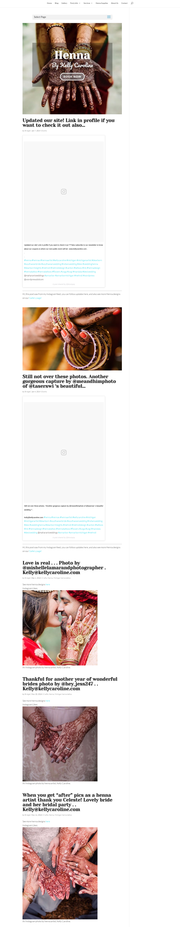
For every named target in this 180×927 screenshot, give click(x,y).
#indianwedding (69, 264)
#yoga (64, 271)
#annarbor (49, 275)
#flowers (56, 271)
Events (44, 131)
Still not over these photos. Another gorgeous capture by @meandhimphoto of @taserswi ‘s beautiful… (69, 381)
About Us (114, 3)
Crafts (44, 578)
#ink (84, 267)
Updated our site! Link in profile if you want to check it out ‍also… (68, 123)
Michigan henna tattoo (62, 578)
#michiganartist (84, 260)
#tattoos (78, 267)
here (48, 584)
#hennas (36, 260)
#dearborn (97, 260)
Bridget (27, 131)
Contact (124, 3)
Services (87, 3)
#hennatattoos (45, 271)
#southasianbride (32, 264)
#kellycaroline (59, 260)
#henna (27, 260)
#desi (79, 264)
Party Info (74, 3)
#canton (69, 267)
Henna (50, 578)
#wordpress (88, 275)
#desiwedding (89, 271)
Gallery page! (35, 298)
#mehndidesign (57, 267)
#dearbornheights (32, 267)
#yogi (69, 271)
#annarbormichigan (64, 275)
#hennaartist (46, 260)
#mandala (77, 271)
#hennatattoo (30, 271)
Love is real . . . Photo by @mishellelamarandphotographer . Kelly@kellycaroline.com (64, 567)
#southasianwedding (51, 264)
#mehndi (46, 267)
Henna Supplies (102, 3)
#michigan (71, 260)
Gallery (64, 3)
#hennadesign (93, 267)
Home (49, 3)
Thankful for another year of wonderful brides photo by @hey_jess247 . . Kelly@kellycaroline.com (69, 683)
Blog (56, 3)
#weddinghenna (90, 264)
